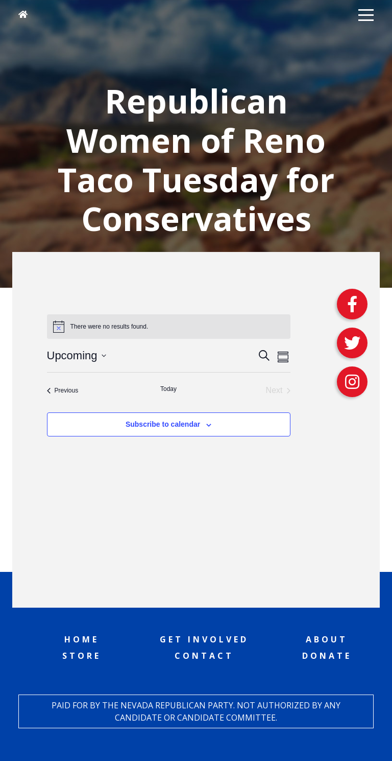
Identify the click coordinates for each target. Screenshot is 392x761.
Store (81, 655)
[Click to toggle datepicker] (76, 355)
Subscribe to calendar (163, 424)
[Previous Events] (63, 390)
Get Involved (204, 639)
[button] (366, 14)
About (327, 639)
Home (81, 639)
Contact (204, 655)
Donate (327, 655)
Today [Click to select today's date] (168, 389)
